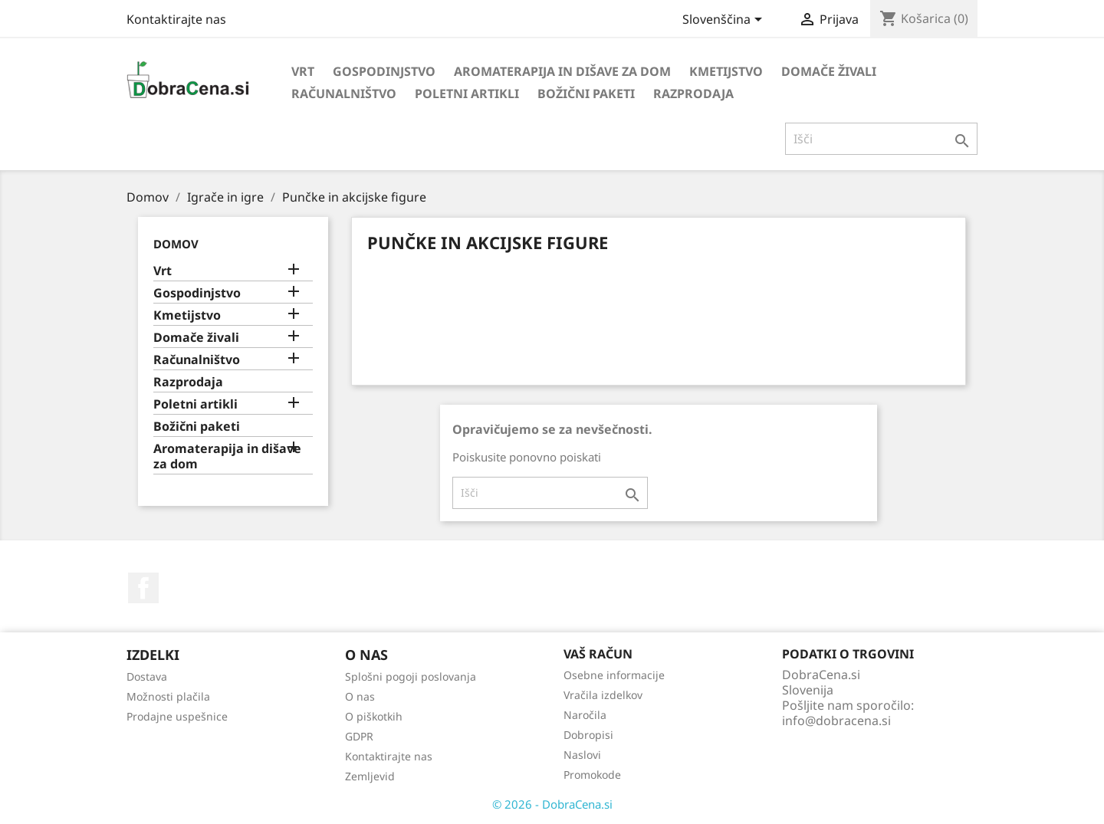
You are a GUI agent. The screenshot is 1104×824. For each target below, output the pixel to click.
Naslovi (582, 754)
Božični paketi (586, 93)
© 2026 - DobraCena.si (552, 804)
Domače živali (828, 71)
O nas (360, 696)
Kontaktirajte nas (176, 19)
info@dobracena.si (836, 720)
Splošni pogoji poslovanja (410, 676)
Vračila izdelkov (603, 695)
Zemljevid (370, 776)
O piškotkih (373, 716)
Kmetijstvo (726, 71)
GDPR (359, 736)
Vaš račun (598, 653)
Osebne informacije (614, 675)
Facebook (143, 588)
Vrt (302, 71)
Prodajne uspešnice (177, 716)
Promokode (592, 774)
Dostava (147, 676)
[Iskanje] (881, 139)
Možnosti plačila (168, 696)
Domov (176, 243)
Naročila (585, 714)
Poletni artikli (467, 93)
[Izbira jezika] (724, 20)
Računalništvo (343, 93)
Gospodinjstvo (384, 71)
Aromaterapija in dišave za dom (562, 71)
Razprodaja (693, 93)
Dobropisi (588, 734)
